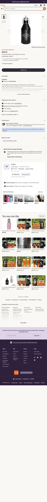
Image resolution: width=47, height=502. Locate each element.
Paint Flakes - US (17, 318)
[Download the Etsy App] (16, 372)
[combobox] (23, 8)
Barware (40, 299)
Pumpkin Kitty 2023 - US (16, 313)
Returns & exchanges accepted (12, 106)
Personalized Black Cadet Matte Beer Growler (13, 54)
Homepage (8, 299)
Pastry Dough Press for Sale (5, 313)
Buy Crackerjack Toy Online (17, 316)
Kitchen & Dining (24, 299)
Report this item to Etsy (38, 47)
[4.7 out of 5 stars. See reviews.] (11, 56)
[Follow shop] (15, 174)
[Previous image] (9, 29)
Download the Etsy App (26, 372)
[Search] (44, 8)
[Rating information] (11, 168)
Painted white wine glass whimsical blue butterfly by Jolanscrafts (6, 318)
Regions (43, 382)
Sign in (36, 5)
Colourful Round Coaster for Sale (17, 310)
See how (5, 130)
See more (42, 216)
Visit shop (40, 191)
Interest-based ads (28, 382)
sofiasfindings (5, 56)
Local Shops (37, 382)
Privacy (20, 382)
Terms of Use (14, 382)
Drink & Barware (32, 299)
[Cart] (44, 5)
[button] (25, 174)
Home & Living (15, 299)
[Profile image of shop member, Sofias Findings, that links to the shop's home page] (12, 171)
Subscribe (36, 335)
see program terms (27, 125)
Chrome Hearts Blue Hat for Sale (39, 310)
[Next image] (42, 29)
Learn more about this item (23, 94)
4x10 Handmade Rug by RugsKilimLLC (28, 311)
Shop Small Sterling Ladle (5, 310)
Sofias (13, 164)
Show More (23, 322)
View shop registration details (10, 140)
